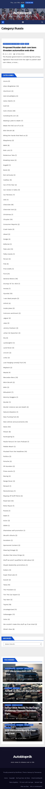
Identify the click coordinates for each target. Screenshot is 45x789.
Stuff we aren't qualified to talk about (17, 560)
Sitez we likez (25, 786)
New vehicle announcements (14, 422)
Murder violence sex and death (14, 407)
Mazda (5, 372)
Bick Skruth (7, 130)
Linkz (5, 358)
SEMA (5, 525)
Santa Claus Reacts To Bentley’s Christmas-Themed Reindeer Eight (22, 710)
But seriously (8, 175)
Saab (5, 516)
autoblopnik (19, 54)
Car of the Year (8, 185)
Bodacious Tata (8, 155)
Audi (5, 106)
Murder (6, 402)
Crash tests (7, 229)
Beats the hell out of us (12, 126)
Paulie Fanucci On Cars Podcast (15, 441)
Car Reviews (7, 195)
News (22, 43)
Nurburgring (7, 437)
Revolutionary (8, 491)
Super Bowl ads (9, 575)
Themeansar (37, 772)
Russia (27, 43)
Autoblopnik (22, 13)
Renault (6, 486)
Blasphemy (7, 140)
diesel (5, 234)
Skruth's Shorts (9, 535)
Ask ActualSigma (9, 96)
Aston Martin (8, 101)
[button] (42, 22)
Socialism (6, 540)
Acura (5, 81)
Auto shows (7, 111)
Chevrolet (6, 204)
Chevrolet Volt (8, 209)
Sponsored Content (10, 545)
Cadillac (6, 180)
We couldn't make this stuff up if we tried (19, 624)
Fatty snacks (8, 254)
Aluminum (7, 91)
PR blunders (7, 466)
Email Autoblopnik (36, 778)
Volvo (5, 619)
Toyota (5, 604)
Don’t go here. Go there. (23, 778)
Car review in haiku (10, 190)
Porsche (6, 461)
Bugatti (6, 165)
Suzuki (5, 580)
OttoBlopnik (22, 698)
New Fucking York (9, 417)
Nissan (5, 432)
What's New (7, 629)
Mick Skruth (7, 382)
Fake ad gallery (13, 782)
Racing (5, 476)
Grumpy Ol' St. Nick (10, 283)
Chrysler (6, 219)
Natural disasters (9, 412)
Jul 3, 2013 (8, 54)
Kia (4, 338)
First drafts (7, 269)
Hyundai (6, 293)
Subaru (6, 570)
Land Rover (7, 348)
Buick (5, 170)
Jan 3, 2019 (10, 738)
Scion (5, 520)
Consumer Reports (10, 224)
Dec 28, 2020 (10, 679)
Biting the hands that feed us (11, 43)
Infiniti (5, 303)
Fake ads (6, 249)
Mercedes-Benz (9, 377)
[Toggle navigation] (23, 22)
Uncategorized (8, 609)
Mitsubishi (7, 392)
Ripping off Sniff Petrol (11, 496)
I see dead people (10, 298)
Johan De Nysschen (10, 333)
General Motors (9, 279)
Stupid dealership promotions (14, 565)
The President (8, 590)
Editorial (6, 244)
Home (6, 778)
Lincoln (6, 353)
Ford (5, 274)
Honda (5, 288)
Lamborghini (8, 343)
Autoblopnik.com (9, 116)
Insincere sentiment (10, 313)
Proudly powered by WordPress (12, 772)
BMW (5, 145)
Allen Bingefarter (9, 86)
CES (4, 200)
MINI (5, 387)
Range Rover (8, 481)
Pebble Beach (8, 446)
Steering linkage (9, 550)
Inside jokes (7, 308)
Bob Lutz (6, 150)
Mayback (6, 367)
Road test (6, 501)
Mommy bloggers (9, 397)
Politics (6, 456)
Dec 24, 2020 (10, 698)
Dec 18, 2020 (10, 718)
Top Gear (6, 599)
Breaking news (8, 160)
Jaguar (5, 318)
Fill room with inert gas (26, 782)
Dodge (5, 239)
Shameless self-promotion (13, 530)
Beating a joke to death (12, 121)
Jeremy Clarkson (9, 328)
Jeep (5, 323)
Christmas (7, 214)
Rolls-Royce (7, 506)
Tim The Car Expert (10, 595)
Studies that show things (12, 555)
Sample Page (38, 782)
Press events (8, 471)
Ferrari (5, 259)
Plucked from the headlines (13, 451)
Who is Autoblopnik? (36, 786)
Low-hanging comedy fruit (13, 362)
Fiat (4, 264)
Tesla (5, 585)
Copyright (12, 778)
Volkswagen (7, 614)
